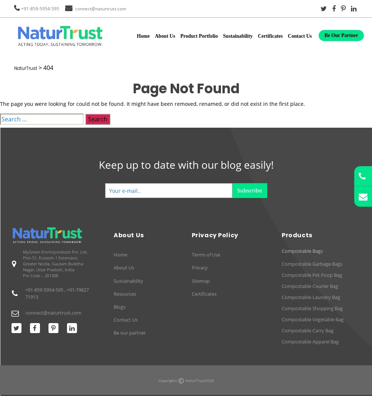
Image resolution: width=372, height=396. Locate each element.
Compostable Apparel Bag (310, 341)
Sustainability (238, 36)
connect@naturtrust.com (100, 9)
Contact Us (300, 36)
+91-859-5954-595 (40, 9)
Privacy (200, 267)
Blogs (119, 306)
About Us (165, 36)
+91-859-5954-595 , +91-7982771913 (57, 293)
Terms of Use (206, 254)
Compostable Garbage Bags (312, 264)
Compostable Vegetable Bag (312, 319)
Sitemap (201, 281)
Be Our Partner (341, 35)
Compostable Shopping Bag (312, 308)
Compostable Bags (302, 251)
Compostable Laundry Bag (311, 297)
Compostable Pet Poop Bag (312, 275)
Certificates (270, 36)
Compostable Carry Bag (308, 330)
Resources (125, 294)
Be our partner (130, 332)
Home (143, 36)
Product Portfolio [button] (199, 36)
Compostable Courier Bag (310, 286)
